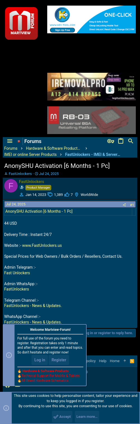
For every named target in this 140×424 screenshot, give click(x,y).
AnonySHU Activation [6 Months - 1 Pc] (38, 211)
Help (102, 361)
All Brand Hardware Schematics (45, 381)
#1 (132, 205)
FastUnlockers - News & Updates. (33, 305)
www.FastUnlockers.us (42, 245)
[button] (9, 141)
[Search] (131, 141)
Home (115, 361)
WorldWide (89, 195)
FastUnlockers (16, 289)
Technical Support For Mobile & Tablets (51, 376)
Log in (39, 360)
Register (58, 360)
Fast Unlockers (17, 273)
